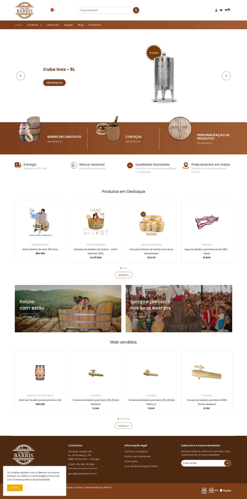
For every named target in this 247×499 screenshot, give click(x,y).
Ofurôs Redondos (95, 244)
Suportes (207, 244)
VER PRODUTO (54, 141)
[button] (121, 268)
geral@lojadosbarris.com (82, 473)
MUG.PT (108, 487)
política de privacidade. (36, 479)
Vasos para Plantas (151, 244)
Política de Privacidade (138, 456)
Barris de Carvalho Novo (40, 395)
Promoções (131, 461)
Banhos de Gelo (40, 244)
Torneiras (96, 395)
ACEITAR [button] (15, 488)
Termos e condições (136, 451)
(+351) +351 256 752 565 (81, 464)
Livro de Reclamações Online (141, 466)
